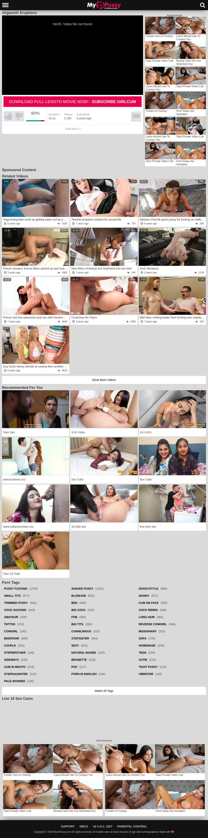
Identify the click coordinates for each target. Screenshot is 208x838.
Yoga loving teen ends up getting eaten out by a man (36, 219)
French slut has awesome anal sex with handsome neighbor (36, 317)
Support (68, 826)
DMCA (83, 826)
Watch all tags (104, 690)
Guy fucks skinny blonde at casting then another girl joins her (36, 366)
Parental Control (132, 826)
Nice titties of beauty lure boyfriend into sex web (101, 268)
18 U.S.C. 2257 (102, 826)
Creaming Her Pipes (84, 317)
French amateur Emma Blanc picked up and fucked (35, 268)
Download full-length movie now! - (72, 101)
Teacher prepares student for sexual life (96, 219)
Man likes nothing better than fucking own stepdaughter (172, 317)
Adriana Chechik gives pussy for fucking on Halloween (172, 219)
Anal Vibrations (149, 268)
